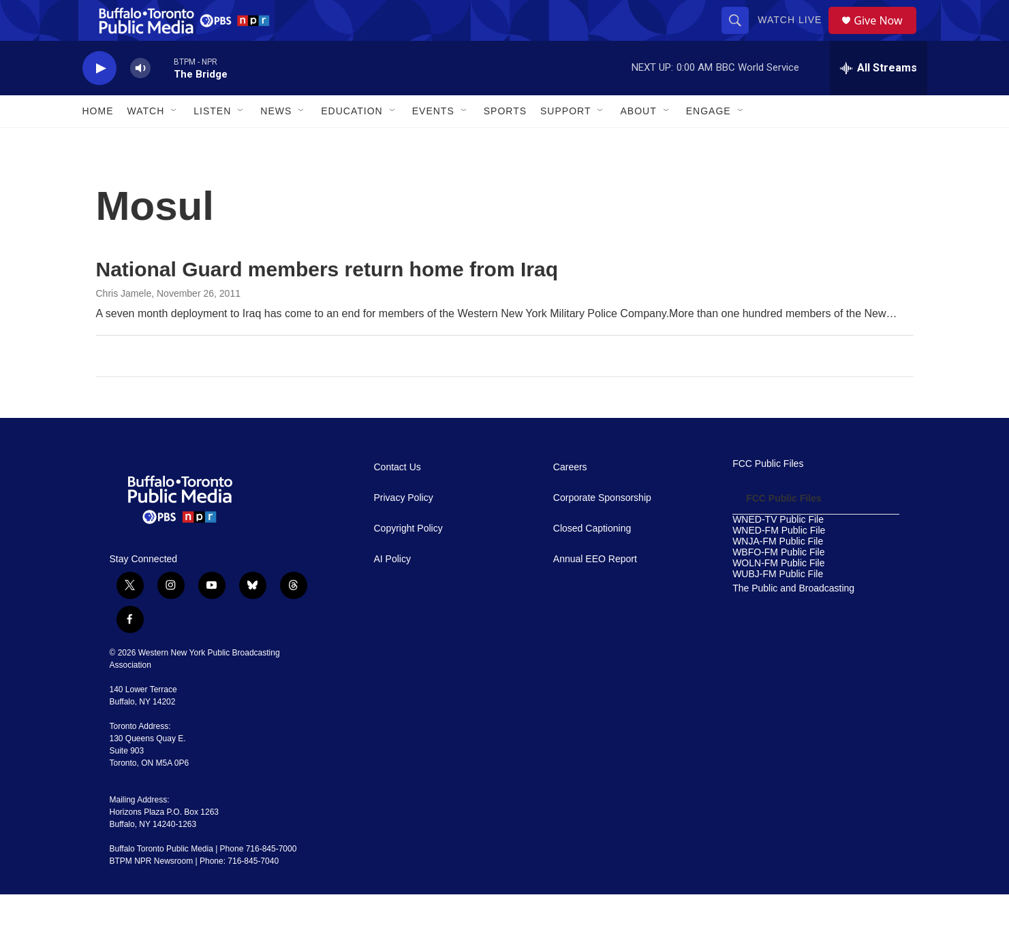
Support (565, 141)
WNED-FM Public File (778, 561)
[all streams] (878, 98)
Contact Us (397, 498)
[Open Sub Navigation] (174, 141)
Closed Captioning (592, 559)
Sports (505, 141)
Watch (146, 141)
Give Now (885, 36)
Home (98, 141)
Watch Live (794, 35)
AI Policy (392, 590)
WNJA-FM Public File (777, 572)
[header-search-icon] (740, 35)
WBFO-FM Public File (778, 583)
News (276, 141)
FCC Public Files (767, 494)
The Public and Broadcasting (793, 619)
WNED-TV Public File (778, 550)
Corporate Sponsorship (602, 528)
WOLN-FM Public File (778, 594)
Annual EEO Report (595, 590)
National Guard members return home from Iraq (327, 300)
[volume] (140, 99)
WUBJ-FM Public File (777, 605)
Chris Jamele (124, 324)
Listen (212, 141)
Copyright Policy (408, 559)
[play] (99, 99)
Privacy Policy (403, 528)
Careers (570, 498)
